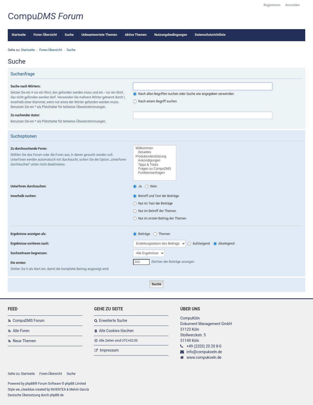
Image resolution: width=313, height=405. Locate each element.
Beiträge (141, 234)
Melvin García (79, 389)
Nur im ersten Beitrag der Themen (159, 218)
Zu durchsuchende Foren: (28, 149)
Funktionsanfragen (154, 173)
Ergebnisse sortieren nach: (29, 243)
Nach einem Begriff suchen (155, 101)
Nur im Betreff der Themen (154, 211)
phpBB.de (56, 395)
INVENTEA (58, 389)
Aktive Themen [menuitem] (135, 35)
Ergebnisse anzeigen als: (28, 234)
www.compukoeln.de (204, 357)
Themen (161, 234)
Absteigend (224, 243)
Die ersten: (18, 263)
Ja (137, 186)
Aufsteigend (198, 243)
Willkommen (154, 148)
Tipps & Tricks (154, 165)
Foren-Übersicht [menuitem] (45, 35)
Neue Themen (24, 341)
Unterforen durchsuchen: (28, 186)
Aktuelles (154, 152)
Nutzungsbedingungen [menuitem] (170, 35)
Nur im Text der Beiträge (153, 203)
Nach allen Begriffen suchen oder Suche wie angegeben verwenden (183, 94)
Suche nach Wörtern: (25, 86)
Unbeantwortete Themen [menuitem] (99, 35)
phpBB (30, 383)
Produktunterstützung (154, 157)
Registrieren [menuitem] (272, 5)
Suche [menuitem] (69, 35)
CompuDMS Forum (28, 320)
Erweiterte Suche (113, 320)
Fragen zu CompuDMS (154, 169)
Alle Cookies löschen (116, 331)
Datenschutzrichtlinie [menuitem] (210, 35)
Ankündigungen (154, 161)
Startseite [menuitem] (19, 35)
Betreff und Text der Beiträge (156, 196)
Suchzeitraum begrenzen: (28, 253)
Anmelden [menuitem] (292, 5)
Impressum (109, 350)
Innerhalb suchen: (23, 196)
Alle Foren (21, 331)
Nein (151, 186)
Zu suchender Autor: (25, 115)
